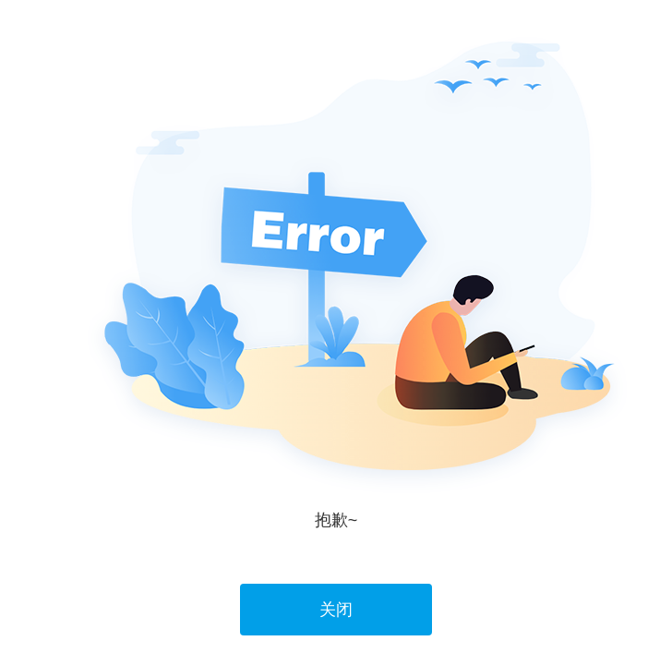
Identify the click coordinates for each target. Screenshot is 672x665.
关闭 (336, 609)
